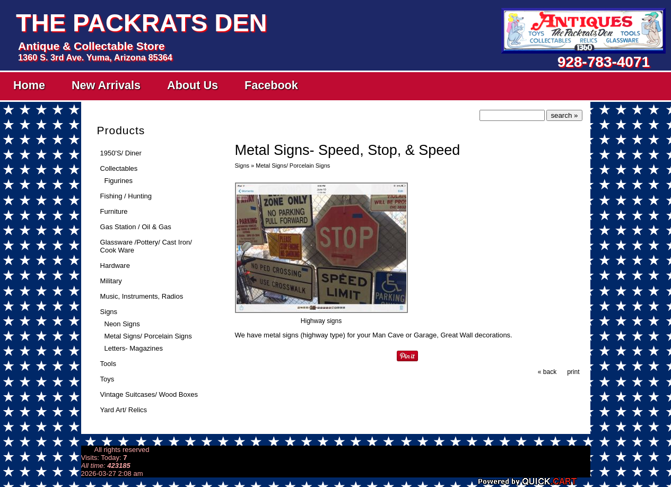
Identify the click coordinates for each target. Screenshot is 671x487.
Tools (108, 364)
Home (29, 85)
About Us (192, 85)
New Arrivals (106, 85)
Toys (107, 379)
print (573, 372)
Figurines (118, 181)
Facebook (271, 85)
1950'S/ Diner (121, 153)
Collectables (119, 168)
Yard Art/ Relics (123, 410)
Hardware (115, 265)
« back (547, 372)
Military (111, 281)
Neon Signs (122, 324)
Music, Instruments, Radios (142, 296)
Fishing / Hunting (126, 196)
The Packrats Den (141, 22)
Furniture (114, 211)
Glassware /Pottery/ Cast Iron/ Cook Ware (146, 246)
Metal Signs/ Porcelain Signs (148, 336)
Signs (108, 312)
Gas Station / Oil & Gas (135, 227)
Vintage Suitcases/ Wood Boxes (149, 394)
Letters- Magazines (133, 348)
